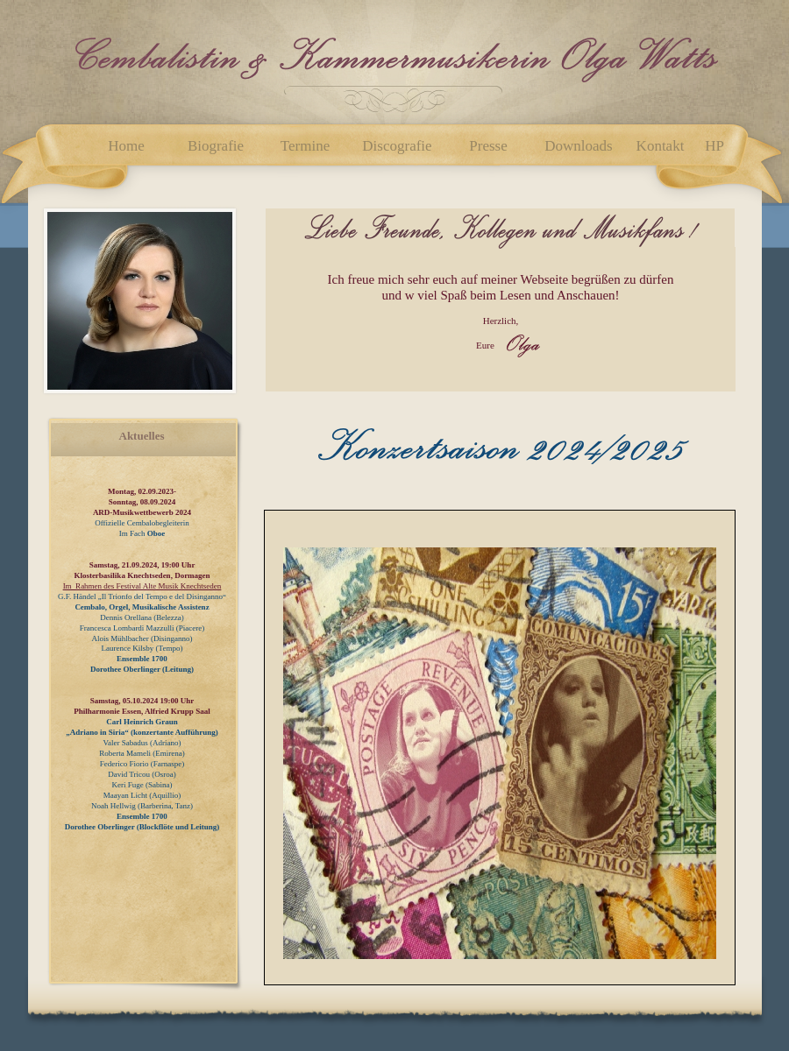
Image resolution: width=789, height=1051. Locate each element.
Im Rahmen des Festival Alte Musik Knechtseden (142, 586)
